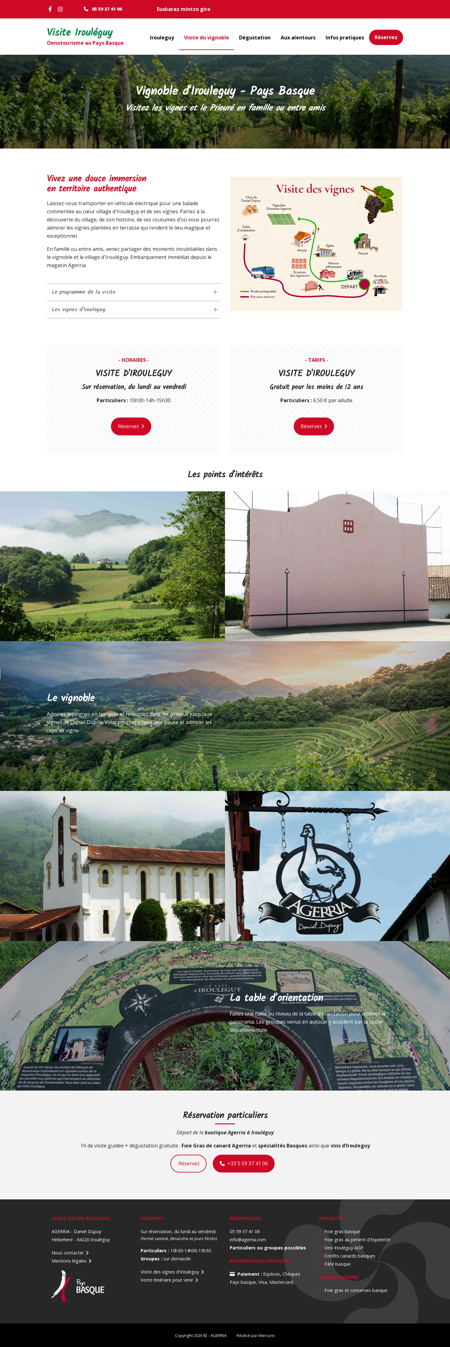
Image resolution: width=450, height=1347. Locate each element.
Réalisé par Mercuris (256, 1335)
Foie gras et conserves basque (356, 1290)
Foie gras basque (342, 1231)
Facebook (51, 9)
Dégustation (255, 37)
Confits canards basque (348, 1256)
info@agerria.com (248, 1240)
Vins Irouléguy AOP (343, 1248)
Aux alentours (298, 37)
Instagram (61, 9)
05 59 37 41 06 (107, 9)
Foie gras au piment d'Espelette (357, 1240)
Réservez (386, 37)
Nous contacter (68, 1253)
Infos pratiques (345, 37)
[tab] (133, 292)
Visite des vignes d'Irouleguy (170, 1272)
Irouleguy (162, 37)
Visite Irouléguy (82, 33)
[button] (316, 244)
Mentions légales (69, 1261)
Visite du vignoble (206, 37)
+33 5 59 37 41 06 (244, 1163)
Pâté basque (337, 1264)
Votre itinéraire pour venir (167, 1280)
